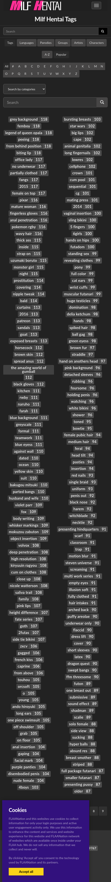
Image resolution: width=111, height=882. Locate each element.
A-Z (47, 54)
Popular (61, 54)
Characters (96, 43)
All (6, 66)
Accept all (26, 871)
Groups (63, 43)
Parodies (46, 43)
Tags (10, 43)
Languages (27, 43)
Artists (78, 43)
